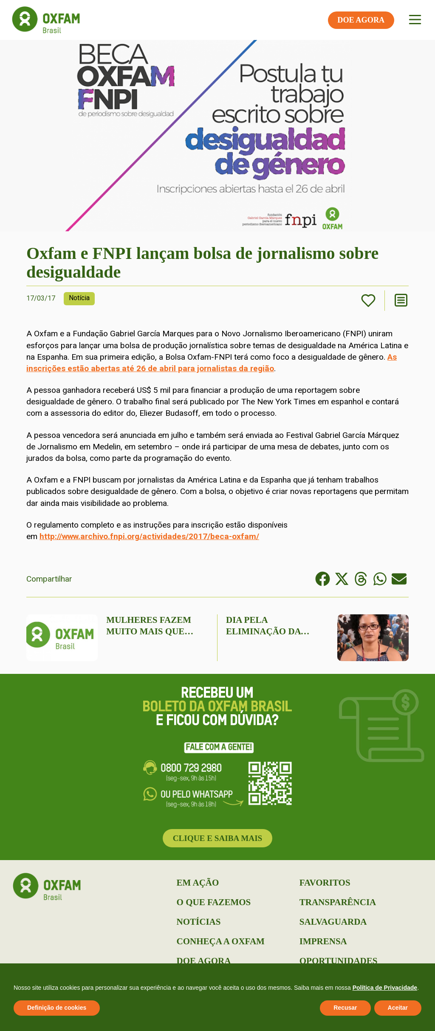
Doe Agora (204, 961)
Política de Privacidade (385, 987)
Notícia (79, 298)
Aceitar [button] (398, 1007)
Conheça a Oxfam (221, 941)
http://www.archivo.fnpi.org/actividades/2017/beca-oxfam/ (149, 536)
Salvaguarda (333, 922)
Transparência (337, 902)
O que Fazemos (214, 902)
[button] (322, 578)
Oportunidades (338, 961)
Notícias (199, 922)
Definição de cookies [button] (56, 1007)
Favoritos (324, 883)
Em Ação (198, 883)
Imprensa (323, 941)
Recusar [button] (345, 1007)
